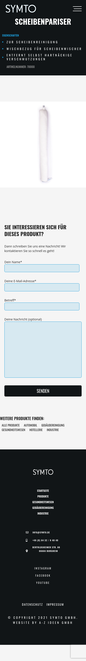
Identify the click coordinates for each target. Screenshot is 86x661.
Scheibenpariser (43, 21)
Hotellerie (35, 429)
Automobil (30, 425)
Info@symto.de (41, 532)
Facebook (43, 575)
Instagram (43, 568)
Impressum (55, 604)
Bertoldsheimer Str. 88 (46, 549)
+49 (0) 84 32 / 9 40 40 (45, 540)
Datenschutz (32, 604)
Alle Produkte (11, 425)
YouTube (43, 582)
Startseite (43, 490)
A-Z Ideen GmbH (56, 622)
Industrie (53, 429)
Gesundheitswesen (13, 429)
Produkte (43, 496)
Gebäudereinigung (52, 425)
